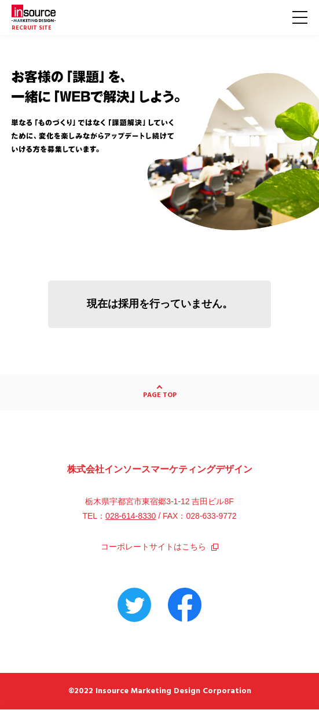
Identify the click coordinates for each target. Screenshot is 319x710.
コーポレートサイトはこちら (159, 546)
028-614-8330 (130, 515)
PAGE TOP (160, 395)
